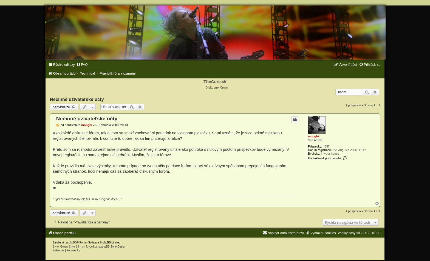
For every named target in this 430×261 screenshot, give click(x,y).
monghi (313, 136)
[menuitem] (82, 65)
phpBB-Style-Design (113, 246)
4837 (326, 146)
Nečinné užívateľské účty (77, 99)
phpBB (73, 242)
